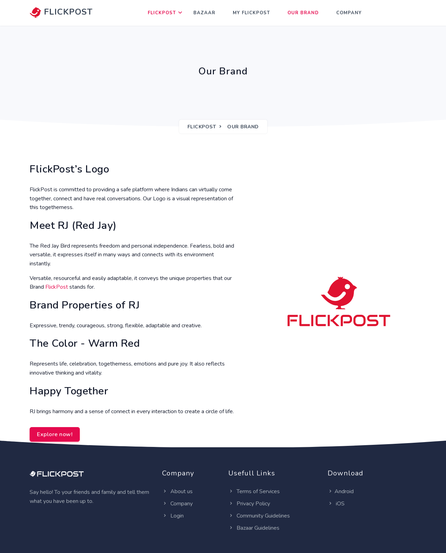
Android (341, 491)
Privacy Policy (249, 503)
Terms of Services (254, 491)
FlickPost (162, 13)
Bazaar (204, 13)
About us (177, 491)
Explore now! (54, 434)
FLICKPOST (61, 12)
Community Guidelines (259, 516)
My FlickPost (251, 13)
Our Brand (303, 13)
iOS (336, 503)
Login (173, 516)
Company (349, 13)
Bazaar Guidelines (253, 528)
